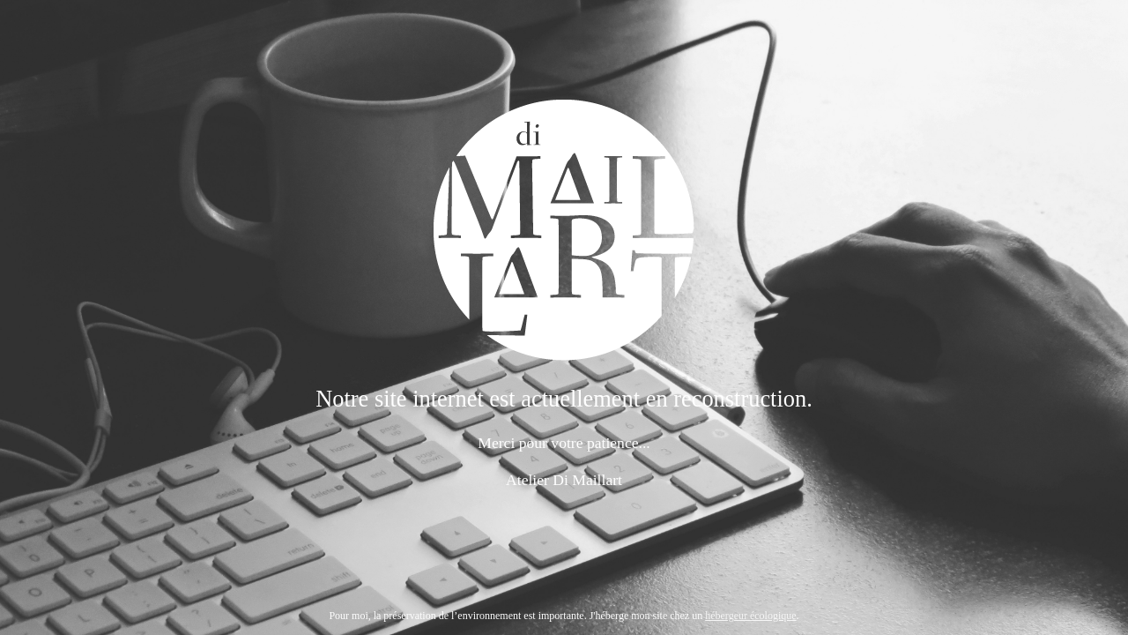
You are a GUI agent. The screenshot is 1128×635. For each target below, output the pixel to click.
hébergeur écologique (750, 615)
